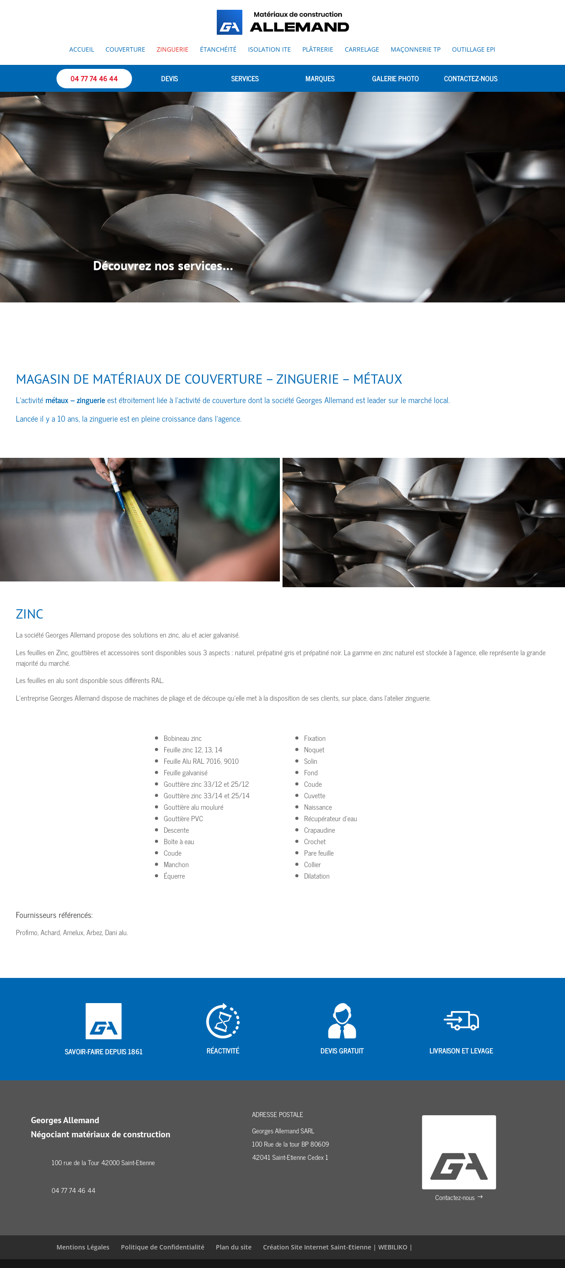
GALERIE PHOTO (395, 78)
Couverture (125, 49)
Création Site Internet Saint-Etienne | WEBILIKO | (338, 1247)
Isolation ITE (269, 49)
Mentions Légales (82, 1247)
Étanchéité (218, 49)
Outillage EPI (473, 49)
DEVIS (169, 78)
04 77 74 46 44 (94, 78)
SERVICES (245, 78)
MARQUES (320, 78)
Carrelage (362, 49)
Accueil (81, 49)
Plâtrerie (317, 49)
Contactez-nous (455, 1197)
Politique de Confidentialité (162, 1247)
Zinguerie (172, 49)
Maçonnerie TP (416, 49)
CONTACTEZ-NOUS (470, 78)
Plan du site (234, 1247)
